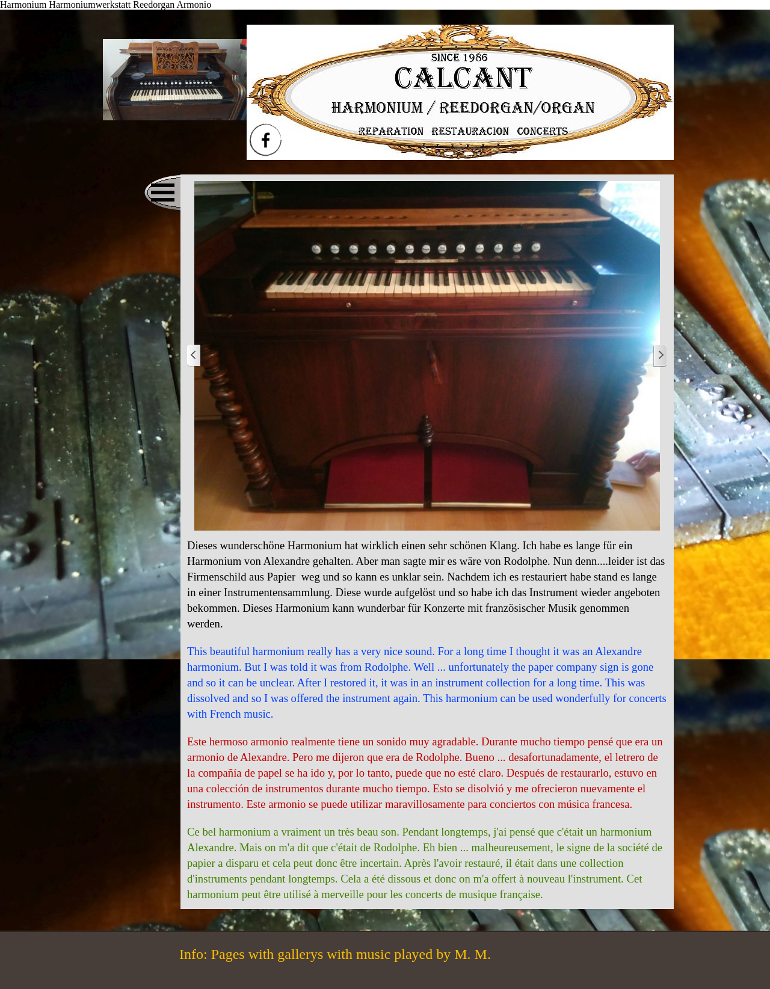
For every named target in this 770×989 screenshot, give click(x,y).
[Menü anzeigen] (162, 192)
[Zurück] (194, 356)
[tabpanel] (427, 720)
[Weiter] (660, 356)
